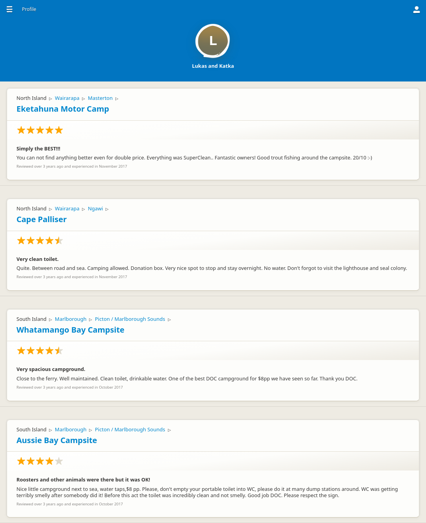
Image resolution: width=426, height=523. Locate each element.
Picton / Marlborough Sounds (130, 318)
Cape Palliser (41, 219)
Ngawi (95, 208)
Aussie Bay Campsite (56, 440)
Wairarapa (67, 97)
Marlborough (71, 318)
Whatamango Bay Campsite (70, 329)
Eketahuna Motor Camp (62, 108)
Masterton (100, 97)
